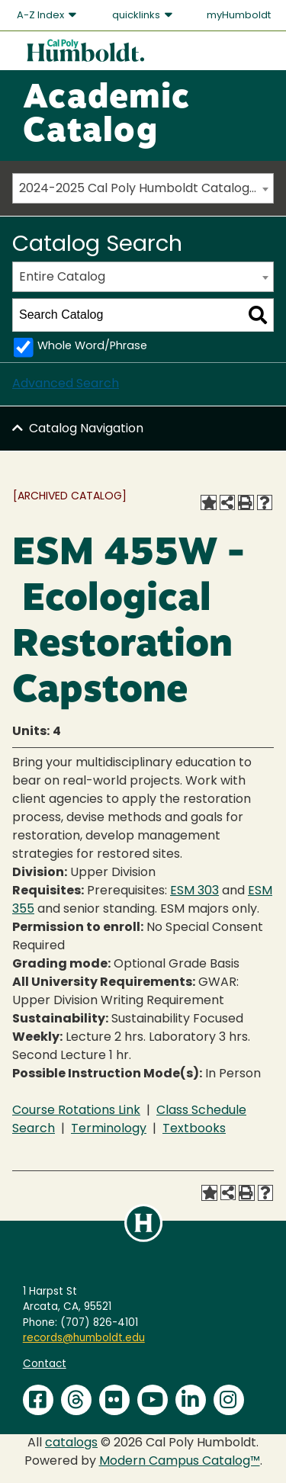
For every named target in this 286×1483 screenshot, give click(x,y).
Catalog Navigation (86, 429)
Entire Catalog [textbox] (62, 277)
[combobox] (143, 188)
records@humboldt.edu (84, 1338)
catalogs (71, 1443)
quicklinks (143, 15)
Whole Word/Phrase (92, 346)
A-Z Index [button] (48, 15)
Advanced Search (65, 384)
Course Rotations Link (76, 1111)
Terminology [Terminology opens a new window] (108, 1129)
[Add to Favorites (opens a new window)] (208, 502)
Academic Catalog (106, 115)
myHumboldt (239, 16)
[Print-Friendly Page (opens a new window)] (245, 502)
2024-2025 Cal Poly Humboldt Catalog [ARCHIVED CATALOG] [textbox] (146, 189)
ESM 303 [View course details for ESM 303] (194, 891)
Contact (44, 1364)
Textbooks (194, 1129)
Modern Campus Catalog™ (179, 1462)
